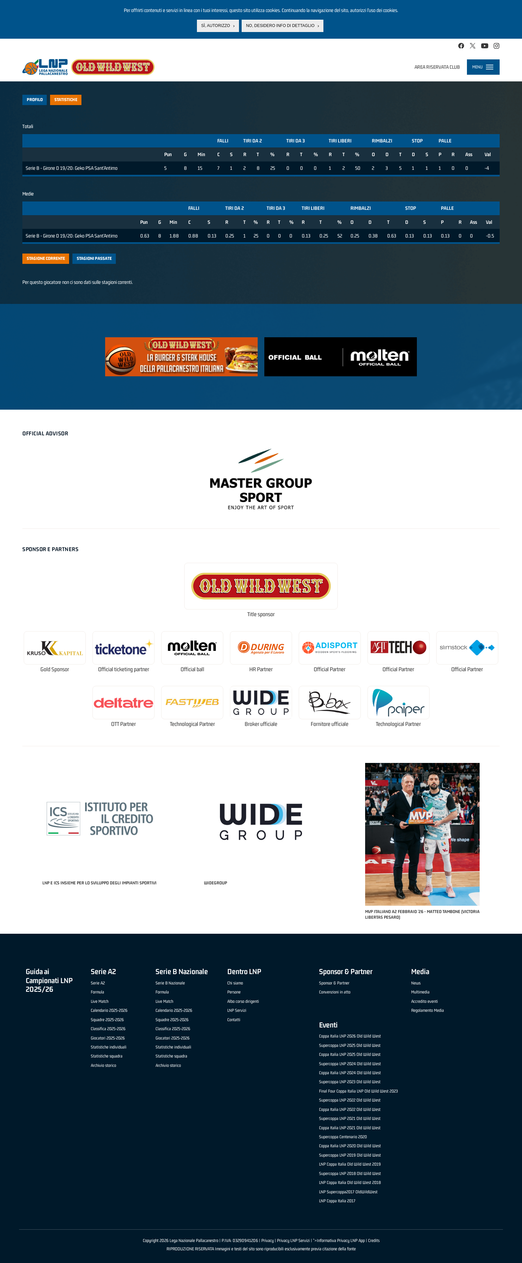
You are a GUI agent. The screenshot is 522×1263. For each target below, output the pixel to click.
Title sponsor (261, 614)
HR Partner (261, 669)
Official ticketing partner (123, 669)
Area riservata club (437, 67)
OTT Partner (123, 724)
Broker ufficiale (261, 724)
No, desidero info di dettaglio (280, 25)
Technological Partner (192, 724)
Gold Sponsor (54, 669)
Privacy (267, 1240)
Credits (373, 1240)
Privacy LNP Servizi (293, 1240)
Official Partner (329, 669)
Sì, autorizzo (215, 25)
